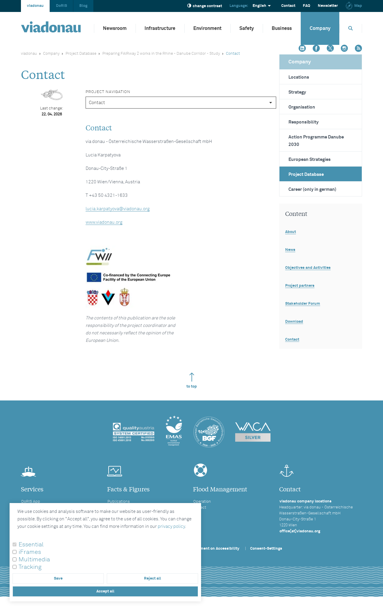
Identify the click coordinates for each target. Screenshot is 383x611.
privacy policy (171, 526)
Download (294, 322)
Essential (31, 545)
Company (320, 28)
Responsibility (303, 122)
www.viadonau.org (104, 222)
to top (191, 380)
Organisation (301, 107)
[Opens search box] (350, 28)
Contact (288, 6)
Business (282, 28)
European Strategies (309, 159)
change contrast (204, 6)
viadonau (35, 6)
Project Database (81, 54)
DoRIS (61, 6)
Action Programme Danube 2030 (316, 141)
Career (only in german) (312, 189)
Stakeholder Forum (302, 304)
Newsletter (328, 6)
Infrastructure (160, 28)
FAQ (306, 6)
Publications (118, 502)
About (290, 232)
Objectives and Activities (308, 268)
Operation (202, 502)
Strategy (297, 92)
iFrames (30, 552)
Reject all (152, 578)
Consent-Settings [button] (266, 549)
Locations (298, 77)
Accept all (105, 591)
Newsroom (115, 28)
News (290, 250)
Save (58, 578)
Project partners (299, 286)
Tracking (30, 567)
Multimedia (34, 560)
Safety (246, 28)
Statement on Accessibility (214, 549)
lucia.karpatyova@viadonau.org (118, 209)
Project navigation (108, 92)
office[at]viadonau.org (299, 531)
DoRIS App (30, 502)
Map (353, 6)
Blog (83, 6)
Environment (207, 28)
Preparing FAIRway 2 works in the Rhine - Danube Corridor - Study (161, 54)
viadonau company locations (305, 501)
